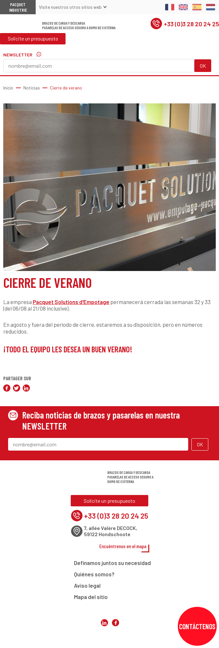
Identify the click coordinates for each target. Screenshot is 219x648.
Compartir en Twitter (16, 388)
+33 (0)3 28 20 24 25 (183, 25)
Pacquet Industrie (18, 7)
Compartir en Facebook (6, 388)
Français (169, 7)
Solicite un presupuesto (34, 42)
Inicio (8, 87)
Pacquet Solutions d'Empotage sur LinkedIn (103, 638)
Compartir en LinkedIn (26, 388)
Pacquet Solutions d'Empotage (71, 302)
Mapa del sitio (91, 598)
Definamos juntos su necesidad (112, 564)
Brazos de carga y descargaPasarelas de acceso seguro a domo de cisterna (79, 26)
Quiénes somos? (94, 576)
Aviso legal (87, 587)
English (183, 7)
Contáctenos (197, 626)
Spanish (196, 7)
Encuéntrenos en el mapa (123, 548)
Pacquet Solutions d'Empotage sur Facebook (115, 638)
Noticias (31, 87)
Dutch (210, 7)
